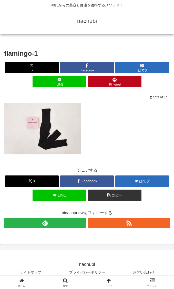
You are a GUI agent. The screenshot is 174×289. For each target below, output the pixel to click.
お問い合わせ (144, 272)
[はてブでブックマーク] (142, 67)
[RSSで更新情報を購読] (129, 223)
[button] (114, 195)
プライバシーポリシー (87, 272)
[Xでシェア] (32, 67)
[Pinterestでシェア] (114, 81)
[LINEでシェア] (59, 81)
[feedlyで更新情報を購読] (45, 223)
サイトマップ (30, 272)
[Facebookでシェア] (87, 67)
